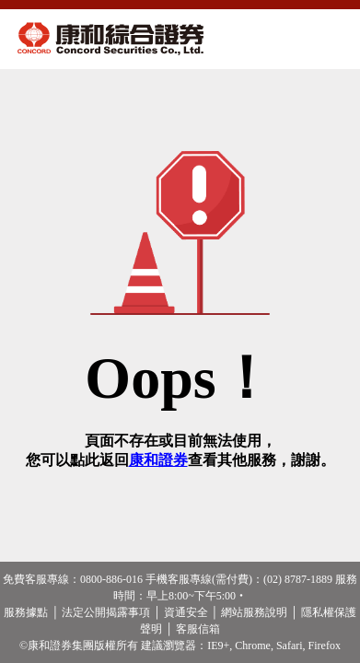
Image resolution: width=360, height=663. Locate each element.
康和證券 (158, 460)
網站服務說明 (254, 612)
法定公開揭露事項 (106, 612)
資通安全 (186, 612)
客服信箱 (198, 628)
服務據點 (26, 612)
